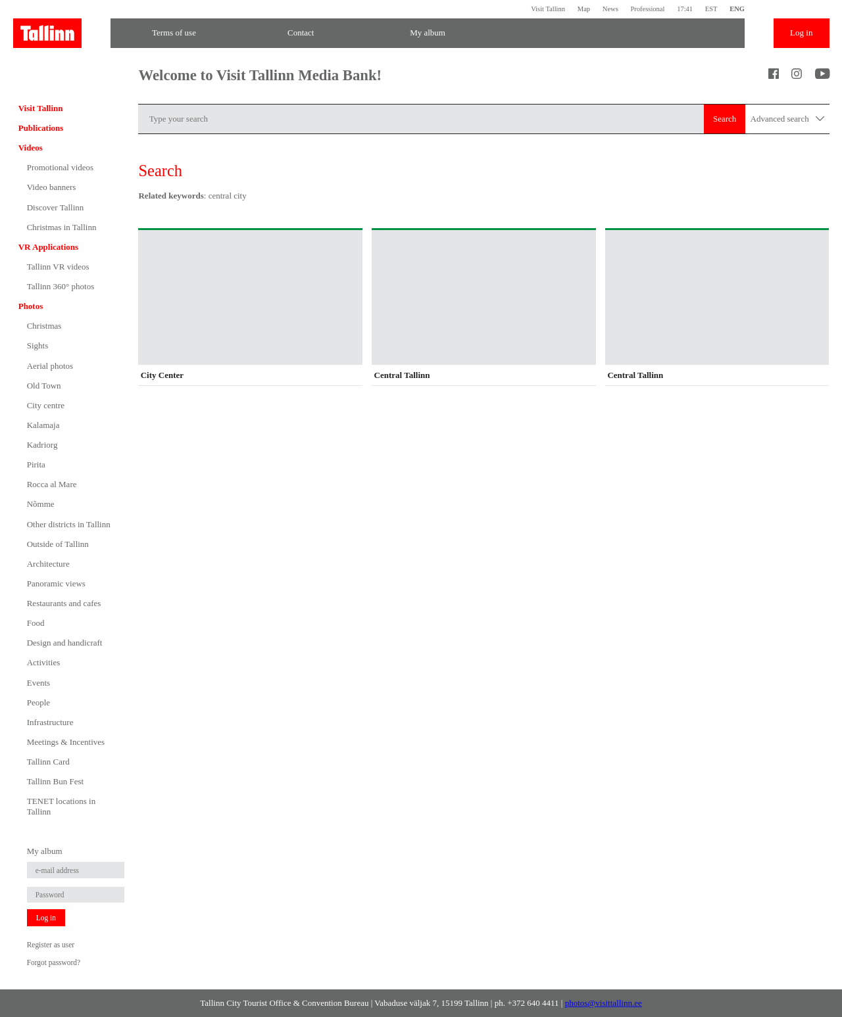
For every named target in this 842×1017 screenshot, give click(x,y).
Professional (647, 8)
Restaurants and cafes (64, 603)
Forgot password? (53, 962)
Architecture (48, 564)
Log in (801, 32)
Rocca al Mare (52, 484)
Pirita (36, 464)
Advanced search (788, 119)
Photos (30, 306)
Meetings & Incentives (66, 742)
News (610, 8)
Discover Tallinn (55, 207)
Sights (38, 345)
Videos (30, 148)
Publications (41, 128)
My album (427, 32)
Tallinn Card (48, 762)
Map (584, 8)
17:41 (685, 8)
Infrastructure (50, 722)
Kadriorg (42, 445)
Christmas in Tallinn (62, 227)
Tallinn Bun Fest (55, 781)
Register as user (50, 945)
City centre (45, 405)
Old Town (44, 385)
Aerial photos (50, 366)
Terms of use (174, 32)
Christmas (44, 326)
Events (38, 683)
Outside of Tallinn (58, 544)
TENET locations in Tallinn (61, 806)
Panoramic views (56, 583)
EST (711, 8)
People (38, 702)
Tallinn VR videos (58, 267)
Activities (44, 662)
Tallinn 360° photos (61, 286)
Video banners (51, 187)
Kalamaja (43, 425)
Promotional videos (60, 167)
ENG (737, 8)
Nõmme (41, 504)
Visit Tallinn (548, 8)
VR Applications (48, 247)
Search (724, 119)
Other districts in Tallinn (69, 524)
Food (36, 623)
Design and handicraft (65, 643)
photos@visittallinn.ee (603, 1003)
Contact (300, 32)
